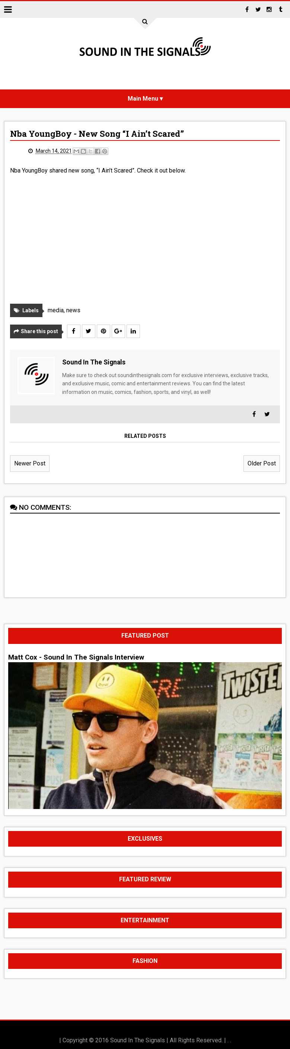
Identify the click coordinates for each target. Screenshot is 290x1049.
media (56, 310)
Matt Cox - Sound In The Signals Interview (76, 657)
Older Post (262, 463)
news (73, 310)
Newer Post (29, 463)
